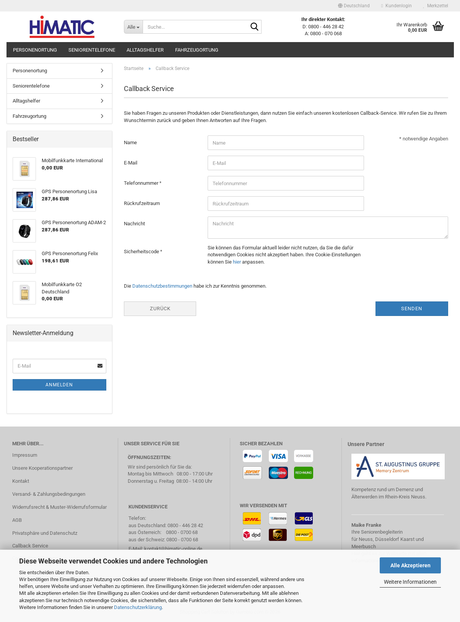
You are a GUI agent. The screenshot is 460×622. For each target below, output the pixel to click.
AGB (17, 520)
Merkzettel (435, 5)
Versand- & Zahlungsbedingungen (48, 494)
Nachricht (134, 223)
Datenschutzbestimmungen (162, 286)
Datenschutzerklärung (138, 607)
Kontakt (20, 481)
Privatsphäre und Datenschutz (44, 533)
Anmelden (59, 385)
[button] (353, 5)
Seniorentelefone (91, 50)
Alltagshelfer (145, 50)
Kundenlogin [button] (396, 5)
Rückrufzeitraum (142, 203)
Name (130, 142)
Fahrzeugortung (196, 50)
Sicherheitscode (142, 251)
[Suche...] (133, 27)
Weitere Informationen (410, 582)
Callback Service (30, 546)
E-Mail (130, 163)
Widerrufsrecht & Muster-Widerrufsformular (59, 507)
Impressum (24, 455)
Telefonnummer (141, 183)
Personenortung (35, 50)
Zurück (160, 308)
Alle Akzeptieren (410, 565)
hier (237, 262)
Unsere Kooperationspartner (42, 468)
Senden (411, 308)
